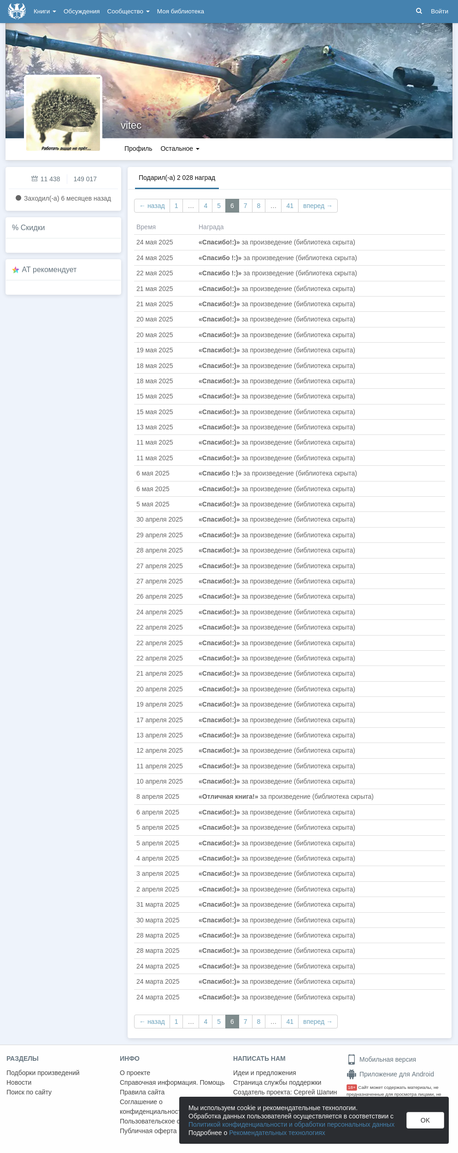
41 (290, 205)
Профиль (138, 148)
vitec (131, 125)
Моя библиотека (180, 11)
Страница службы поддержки (277, 1082)
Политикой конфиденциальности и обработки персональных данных (291, 1124)
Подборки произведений (43, 1072)
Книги (45, 11)
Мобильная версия (381, 1059)
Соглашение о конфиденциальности (152, 1106)
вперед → (318, 205)
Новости (18, 1082)
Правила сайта (142, 1092)
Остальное (180, 148)
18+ (352, 1087)
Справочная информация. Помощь (172, 1082)
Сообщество (128, 11)
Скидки (33, 228)
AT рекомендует (49, 269)
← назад (152, 205)
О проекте (135, 1072)
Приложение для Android (390, 1074)
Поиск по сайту (29, 1092)
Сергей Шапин (315, 1092)
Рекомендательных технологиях (277, 1132)
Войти (439, 11)
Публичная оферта (148, 1131)
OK (425, 1120)
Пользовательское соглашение (166, 1121)
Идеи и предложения (264, 1072)
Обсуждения (82, 11)
